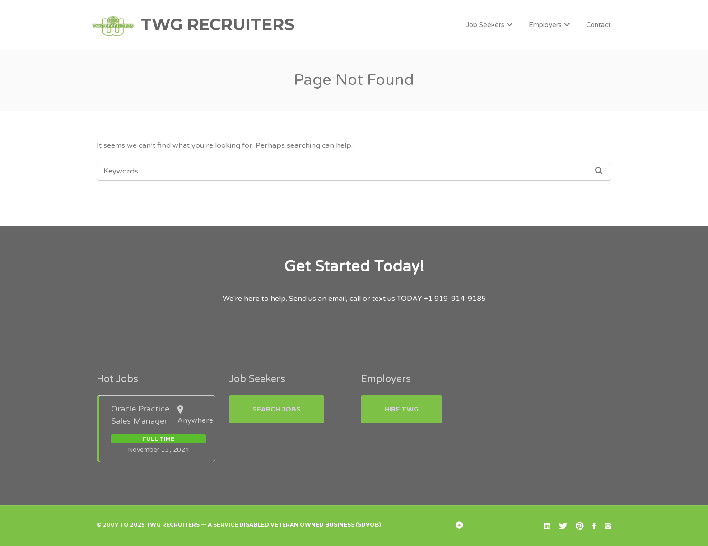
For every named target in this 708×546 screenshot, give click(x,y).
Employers (545, 25)
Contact (598, 25)
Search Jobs (276, 409)
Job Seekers (485, 25)
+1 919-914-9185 (455, 298)
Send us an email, (318, 298)
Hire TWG (401, 409)
